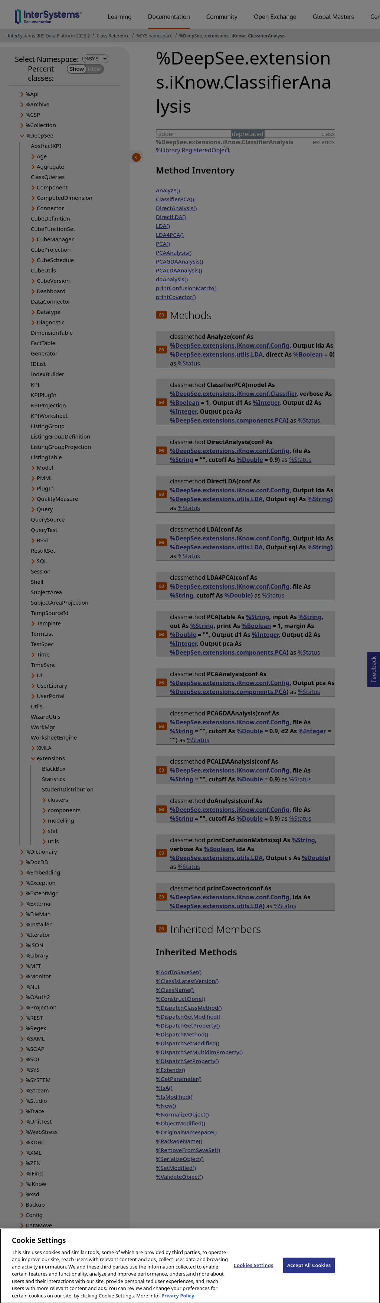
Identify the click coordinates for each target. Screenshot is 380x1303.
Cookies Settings (253, 1271)
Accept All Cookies (309, 1271)
